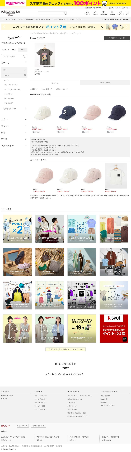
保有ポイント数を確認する (110, 437)
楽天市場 (125, 8)
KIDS (23, 50)
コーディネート (104, 83)
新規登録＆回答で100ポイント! (95, 8)
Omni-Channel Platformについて (78, 416)
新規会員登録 (105, 396)
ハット (6, 80)
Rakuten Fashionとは (74, 399)
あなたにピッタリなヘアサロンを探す (13, 437)
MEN (14, 50)
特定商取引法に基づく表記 (76, 413)
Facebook (104, 399)
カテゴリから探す (40, 403)
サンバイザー (9, 99)
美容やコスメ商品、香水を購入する (48, 437)
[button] (44, 178)
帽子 (5, 70)
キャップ (7, 75)
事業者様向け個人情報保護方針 (32, 446)
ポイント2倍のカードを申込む (79, 437)
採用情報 (59, 446)
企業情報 (4, 446)
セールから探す (39, 406)
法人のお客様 (72, 409)
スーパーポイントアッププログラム (79, 396)
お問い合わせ (72, 406)
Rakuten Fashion (42, 33)
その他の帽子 (9, 103)
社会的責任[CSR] (49, 446)
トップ (32, 33)
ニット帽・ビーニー (11, 85)
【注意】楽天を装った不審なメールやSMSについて (65, 349)
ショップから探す (40, 399)
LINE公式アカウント (108, 405)
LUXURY (4, 399)
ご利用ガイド (72, 403)
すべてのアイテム (40, 409)
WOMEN (5, 50)
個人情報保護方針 (14, 446)
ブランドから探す (40, 396)
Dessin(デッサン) (56, 33)
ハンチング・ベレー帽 (12, 89)
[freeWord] (14, 56)
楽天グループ (113, 8)
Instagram (104, 402)
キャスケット (9, 94)
